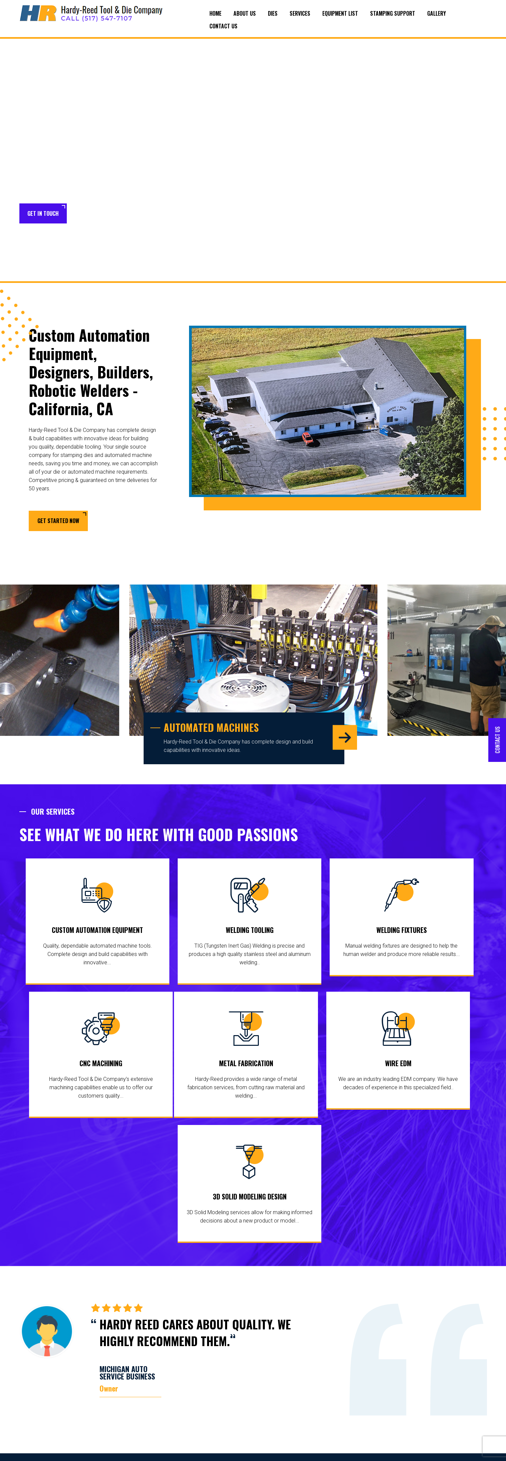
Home (215, 13)
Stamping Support (392, 13)
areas (54, 1372)
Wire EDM (249, 1065)
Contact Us (223, 26)
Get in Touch (43, 213)
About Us (244, 13)
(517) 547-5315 (442, 1394)
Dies (273, 13)
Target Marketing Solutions (459, 1451)
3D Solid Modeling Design (368, 1065)
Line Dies (202, 1384)
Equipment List (340, 13)
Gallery (436, 13)
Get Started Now (58, 521)
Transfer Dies (207, 1394)
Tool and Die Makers (206, 1407)
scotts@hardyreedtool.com (445, 1423)
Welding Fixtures (312, 931)
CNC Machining (431, 931)
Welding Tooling (193, 931)
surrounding (32, 1372)
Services (300, 13)
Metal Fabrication (130, 1065)
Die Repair (203, 1420)
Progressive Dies (210, 1373)
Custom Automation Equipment (74, 931)
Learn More (96, 214)
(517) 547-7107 (448, 1383)
